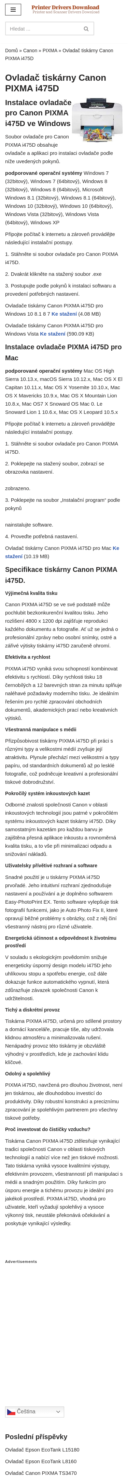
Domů (11, 50)
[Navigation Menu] (13, 9)
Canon (30, 50)
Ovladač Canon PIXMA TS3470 (41, 1473)
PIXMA (50, 50)
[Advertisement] (64, 1328)
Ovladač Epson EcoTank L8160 (40, 1461)
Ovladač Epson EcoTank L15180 (42, 1450)
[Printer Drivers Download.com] (65, 9)
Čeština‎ (21, 1412)
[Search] (42, 28)
